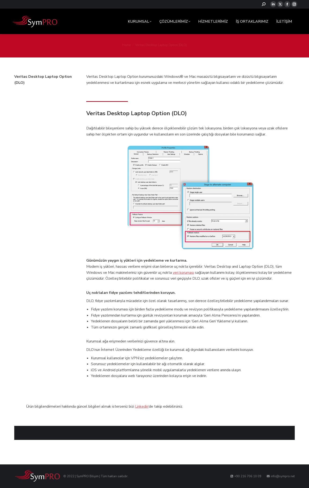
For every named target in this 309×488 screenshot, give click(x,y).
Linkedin (141, 406)
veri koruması (183, 272)
